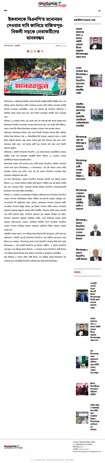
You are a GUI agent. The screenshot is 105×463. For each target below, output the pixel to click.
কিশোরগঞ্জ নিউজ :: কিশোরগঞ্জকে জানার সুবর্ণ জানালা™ (50, 460)
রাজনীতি (17, 46)
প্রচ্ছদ (5, 10)
